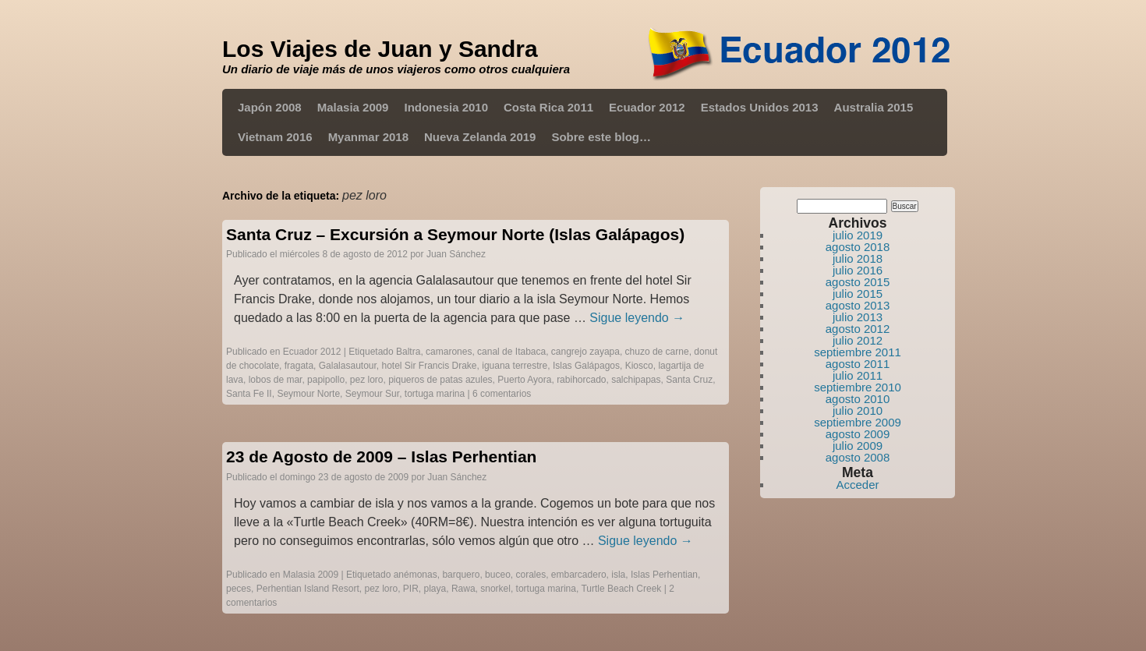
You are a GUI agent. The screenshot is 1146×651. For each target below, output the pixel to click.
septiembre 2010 (857, 387)
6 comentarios (501, 393)
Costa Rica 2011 (548, 107)
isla (618, 574)
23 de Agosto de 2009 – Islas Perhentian (381, 456)
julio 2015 (857, 293)
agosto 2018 (858, 246)
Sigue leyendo (636, 317)
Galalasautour (348, 365)
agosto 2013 (858, 305)
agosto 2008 (858, 457)
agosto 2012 (858, 328)
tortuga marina (435, 393)
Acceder (857, 484)
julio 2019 (857, 235)
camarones (449, 351)
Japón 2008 (270, 107)
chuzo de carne (657, 351)
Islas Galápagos (586, 365)
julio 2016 (857, 270)
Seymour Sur (372, 393)
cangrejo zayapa (585, 351)
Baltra (408, 351)
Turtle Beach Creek (621, 588)
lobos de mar (275, 379)
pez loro (367, 379)
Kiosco (639, 365)
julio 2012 (857, 340)
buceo (498, 574)
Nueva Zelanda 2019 (480, 136)
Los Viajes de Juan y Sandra (380, 49)
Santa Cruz (689, 379)
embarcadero (579, 574)
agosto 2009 (858, 433)
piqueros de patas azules (440, 379)
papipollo (326, 379)
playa (435, 588)
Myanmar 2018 (368, 136)
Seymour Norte (308, 393)
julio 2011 (857, 375)
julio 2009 (857, 445)
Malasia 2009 (353, 107)
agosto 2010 (858, 398)
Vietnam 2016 (275, 136)
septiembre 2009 (857, 422)
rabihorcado (581, 379)
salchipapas (635, 379)
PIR (411, 588)
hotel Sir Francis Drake (429, 365)
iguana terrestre (514, 365)
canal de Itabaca (511, 351)
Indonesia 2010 (446, 107)
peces (238, 588)
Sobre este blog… (601, 136)
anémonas (415, 574)
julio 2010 (857, 410)
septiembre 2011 (857, 352)
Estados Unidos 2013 (760, 107)
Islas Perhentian (664, 574)
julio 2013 (857, 317)
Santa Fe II (249, 393)
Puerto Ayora (524, 379)
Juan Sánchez (456, 254)
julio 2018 (857, 258)
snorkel (495, 588)
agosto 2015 (858, 281)
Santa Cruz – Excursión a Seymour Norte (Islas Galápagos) (455, 234)
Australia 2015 (874, 107)
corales (530, 574)
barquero (460, 574)
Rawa (463, 588)
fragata (299, 365)
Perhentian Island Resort (307, 588)
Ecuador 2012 (647, 107)
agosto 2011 (858, 363)
